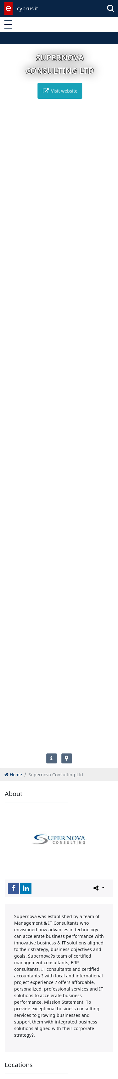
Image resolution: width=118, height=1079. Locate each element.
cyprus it (27, 8)
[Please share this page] (98, 888)
